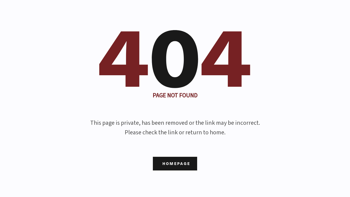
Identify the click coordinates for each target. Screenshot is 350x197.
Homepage (176, 163)
